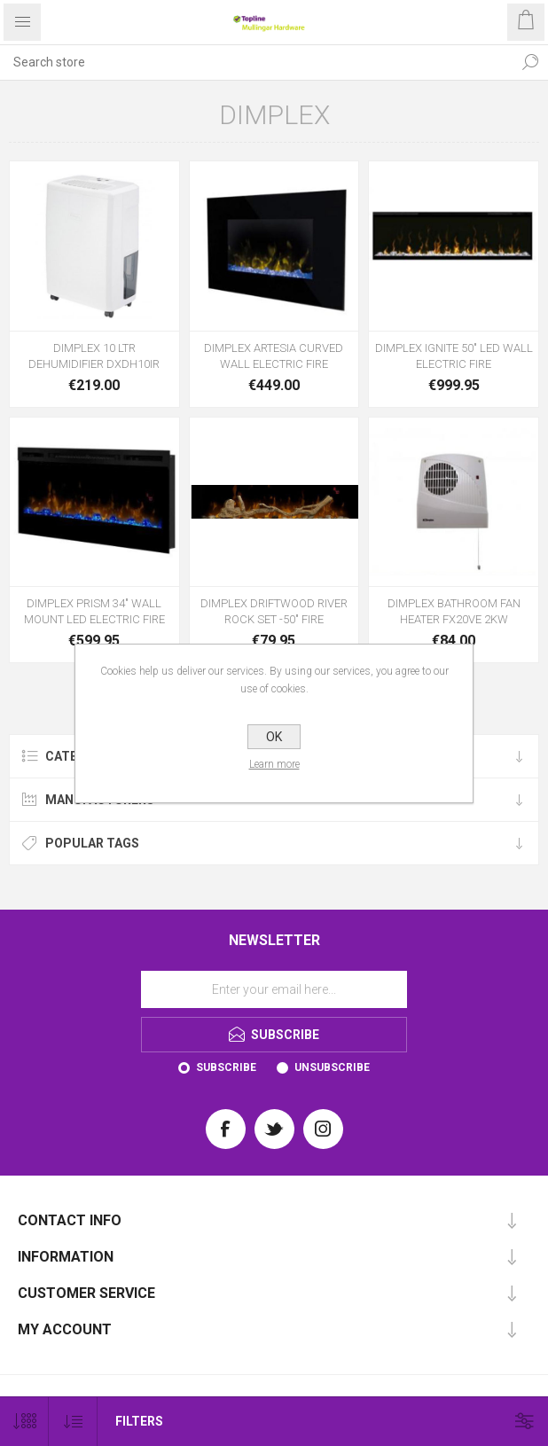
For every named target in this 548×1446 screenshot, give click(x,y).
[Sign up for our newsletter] (274, 989)
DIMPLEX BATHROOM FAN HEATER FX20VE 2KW (454, 611)
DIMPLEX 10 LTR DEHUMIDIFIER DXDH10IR (94, 356)
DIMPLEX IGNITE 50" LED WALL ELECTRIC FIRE (454, 356)
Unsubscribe (332, 1067)
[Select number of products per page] (24, 1421)
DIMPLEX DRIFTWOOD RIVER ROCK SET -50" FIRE (274, 611)
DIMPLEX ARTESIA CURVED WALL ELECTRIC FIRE (273, 356)
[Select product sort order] (73, 1421)
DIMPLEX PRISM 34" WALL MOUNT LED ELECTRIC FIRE (94, 611)
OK (274, 737)
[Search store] (256, 62)
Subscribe (226, 1067)
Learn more (274, 764)
